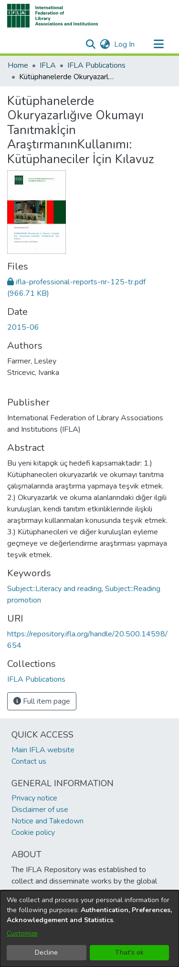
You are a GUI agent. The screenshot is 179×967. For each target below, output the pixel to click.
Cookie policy (33, 832)
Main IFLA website (42, 750)
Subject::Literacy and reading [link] (54, 588)
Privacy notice (34, 798)
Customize (22, 933)
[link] (36, 679)
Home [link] (18, 65)
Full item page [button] (41, 701)
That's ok (129, 952)
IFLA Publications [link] (96, 65)
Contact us (28, 761)
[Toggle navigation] (158, 44)
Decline (46, 952)
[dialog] (89, 928)
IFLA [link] (48, 65)
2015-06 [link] (23, 327)
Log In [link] (125, 44)
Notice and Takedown (47, 821)
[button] (52, 16)
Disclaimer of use (39, 809)
